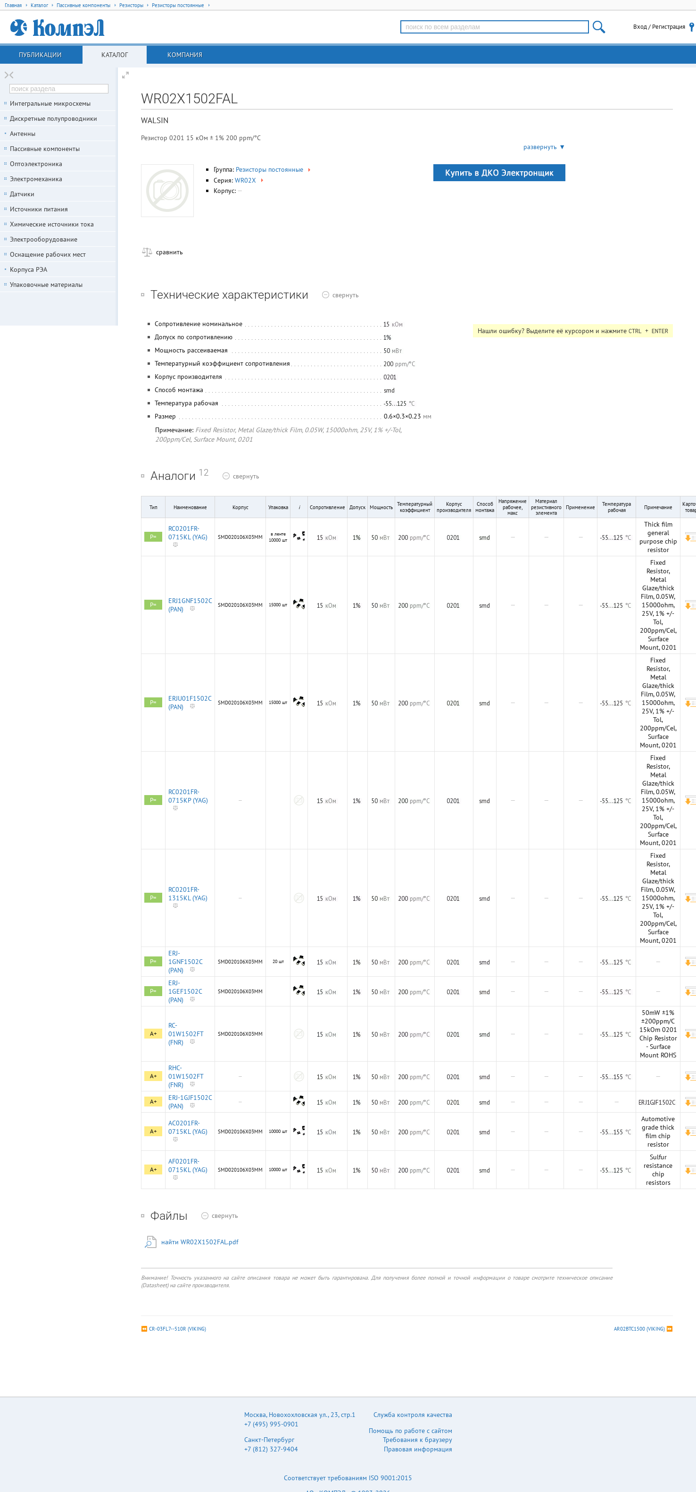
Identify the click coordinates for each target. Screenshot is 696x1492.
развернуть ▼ (544, 146)
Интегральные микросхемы (50, 103)
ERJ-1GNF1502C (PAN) (185, 961)
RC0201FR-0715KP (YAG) (188, 796)
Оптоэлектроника (36, 163)
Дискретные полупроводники (53, 118)
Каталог (114, 54)
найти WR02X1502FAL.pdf (199, 1242)
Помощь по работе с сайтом (410, 1430)
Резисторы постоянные (274, 169)
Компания (184, 54)
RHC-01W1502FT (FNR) (185, 1076)
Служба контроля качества (412, 1414)
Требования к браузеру (417, 1439)
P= (153, 537)
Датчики (22, 194)
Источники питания (39, 209)
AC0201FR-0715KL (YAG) (187, 1127)
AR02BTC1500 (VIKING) (639, 1328)
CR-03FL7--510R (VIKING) (177, 1328)
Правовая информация (418, 1449)
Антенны (22, 133)
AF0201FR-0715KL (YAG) (187, 1165)
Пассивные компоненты (45, 148)
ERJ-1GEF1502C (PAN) (185, 991)
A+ (153, 1034)
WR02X (250, 180)
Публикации (40, 54)
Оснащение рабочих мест (48, 254)
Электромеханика (36, 179)
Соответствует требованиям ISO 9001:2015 (348, 1478)
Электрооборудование (43, 239)
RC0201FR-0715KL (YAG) (187, 532)
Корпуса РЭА (28, 269)
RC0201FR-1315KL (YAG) (187, 893)
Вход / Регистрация (659, 27)
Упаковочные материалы (46, 284)
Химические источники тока (52, 224)
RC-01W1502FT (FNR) (185, 1034)
